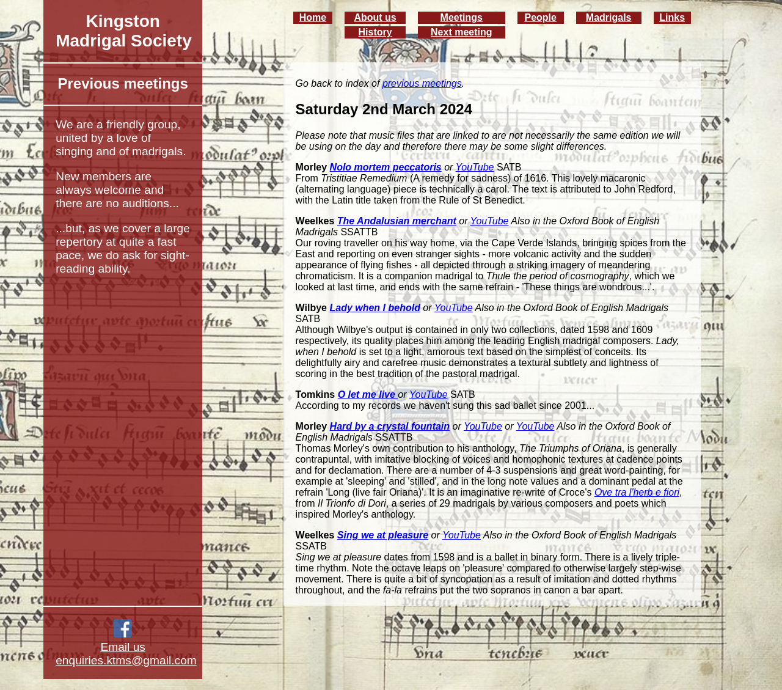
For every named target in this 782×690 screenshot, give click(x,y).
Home (312, 17)
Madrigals (609, 17)
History (375, 32)
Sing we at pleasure (382, 535)
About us (375, 17)
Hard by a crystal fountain (390, 426)
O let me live (368, 394)
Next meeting (461, 32)
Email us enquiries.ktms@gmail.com (126, 653)
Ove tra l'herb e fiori (636, 492)
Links (672, 17)
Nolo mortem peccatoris (386, 167)
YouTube (475, 167)
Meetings (461, 17)
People (540, 17)
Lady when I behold (374, 308)
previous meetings (422, 83)
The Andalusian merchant (396, 221)
